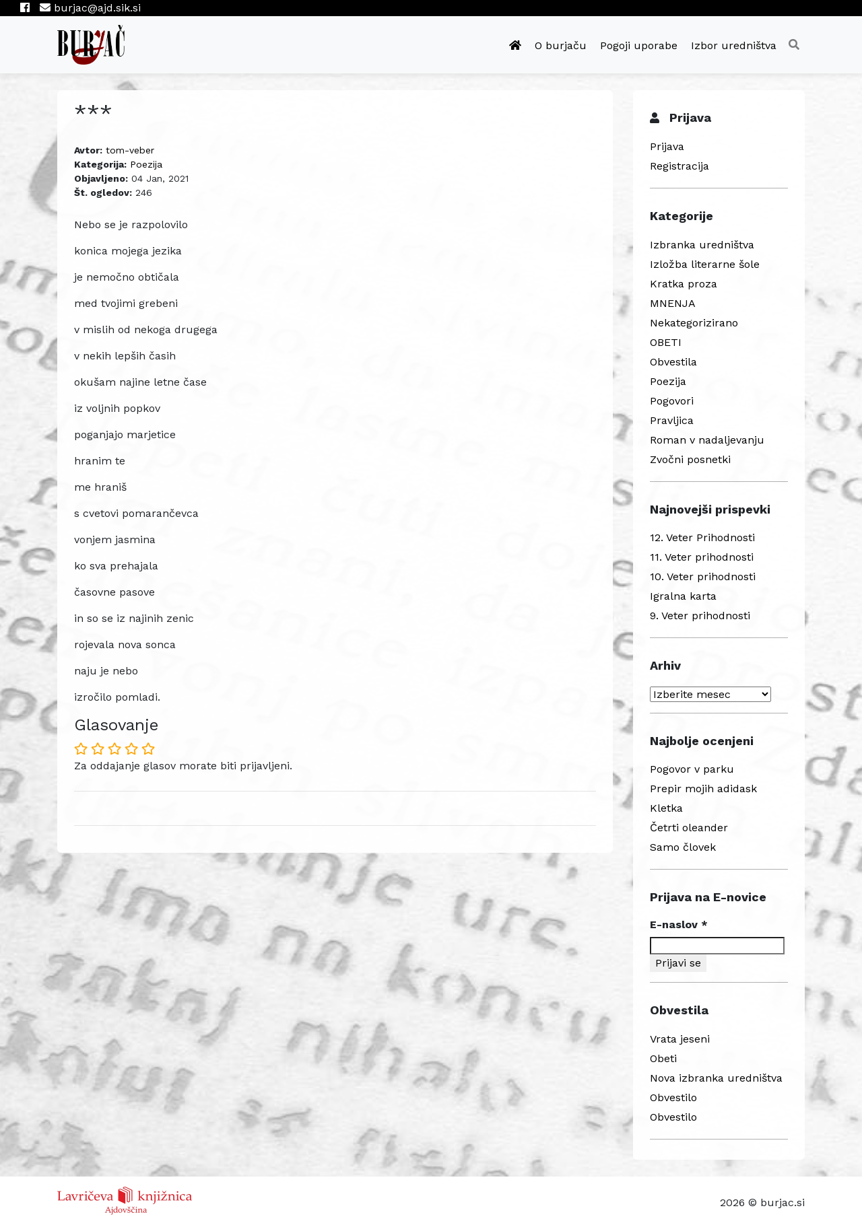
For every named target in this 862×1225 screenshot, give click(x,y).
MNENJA (673, 303)
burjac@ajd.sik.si (90, 7)
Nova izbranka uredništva (716, 1078)
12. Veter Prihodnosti (702, 537)
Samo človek (683, 847)
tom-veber (130, 150)
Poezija (146, 164)
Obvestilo (673, 1097)
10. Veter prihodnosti (703, 576)
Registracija (679, 166)
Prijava (667, 146)
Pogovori (672, 400)
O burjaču (561, 45)
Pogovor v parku (692, 769)
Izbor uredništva (733, 45)
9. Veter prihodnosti (700, 615)
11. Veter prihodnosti (702, 557)
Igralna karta (683, 596)
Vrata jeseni (680, 1038)
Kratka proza (683, 283)
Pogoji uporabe (638, 45)
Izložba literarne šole (705, 264)
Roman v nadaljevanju (707, 439)
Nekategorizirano (694, 322)
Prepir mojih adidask (703, 788)
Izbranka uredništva (702, 244)
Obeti (663, 1058)
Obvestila (673, 361)
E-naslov (679, 924)
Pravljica (672, 420)
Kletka (666, 808)
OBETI (666, 342)
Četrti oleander (689, 827)
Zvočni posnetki (690, 459)
